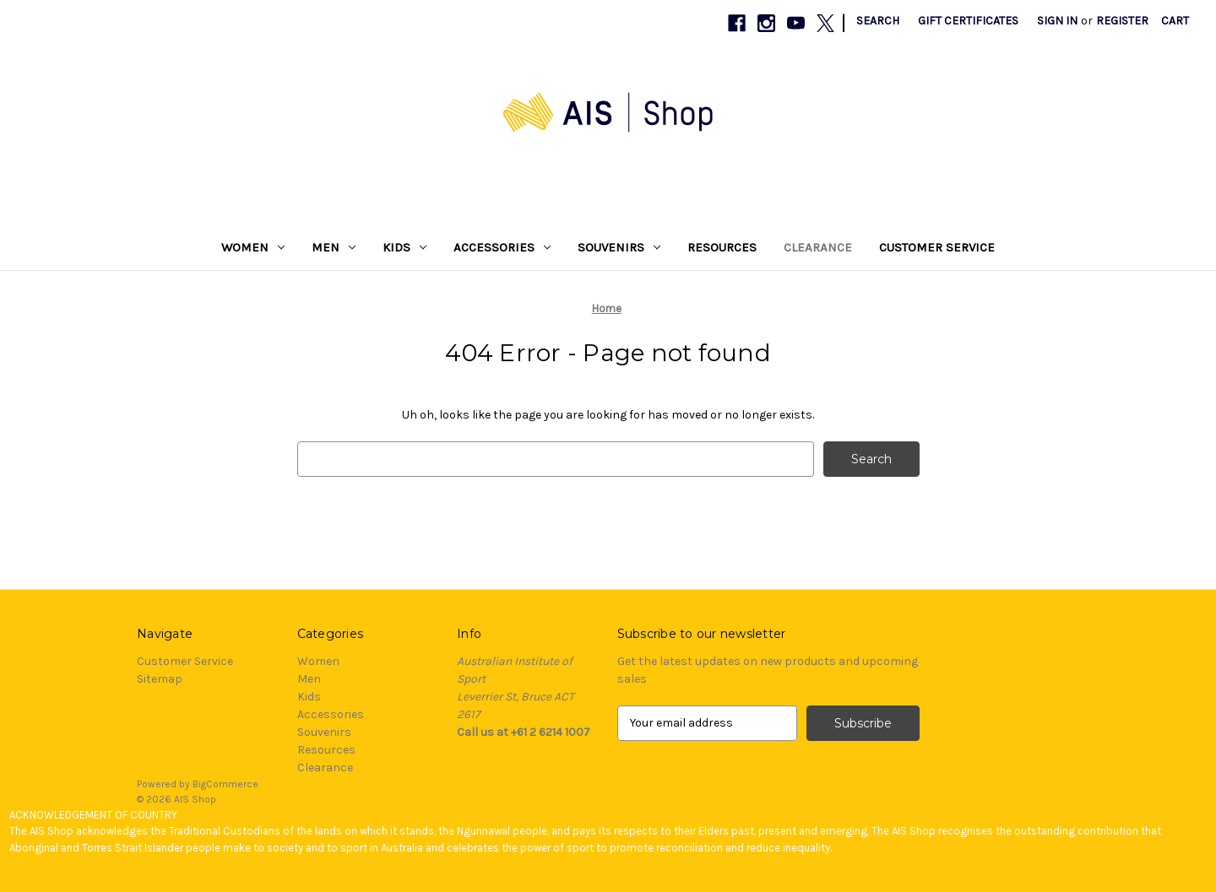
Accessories (502, 247)
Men (334, 247)
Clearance (818, 247)
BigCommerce (225, 784)
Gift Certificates (968, 21)
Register (1122, 21)
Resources (722, 247)
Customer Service (937, 247)
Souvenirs (619, 247)
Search (877, 21)
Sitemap (159, 679)
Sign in (1057, 21)
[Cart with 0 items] (1175, 20)
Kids (404, 247)
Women (253, 247)
